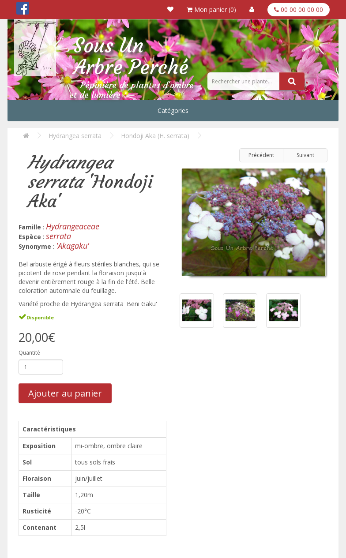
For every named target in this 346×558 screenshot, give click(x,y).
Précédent (261, 155)
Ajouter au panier (65, 393)
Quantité (29, 352)
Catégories (173, 110)
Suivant (305, 155)
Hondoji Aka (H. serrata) (155, 135)
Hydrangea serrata (75, 135)
